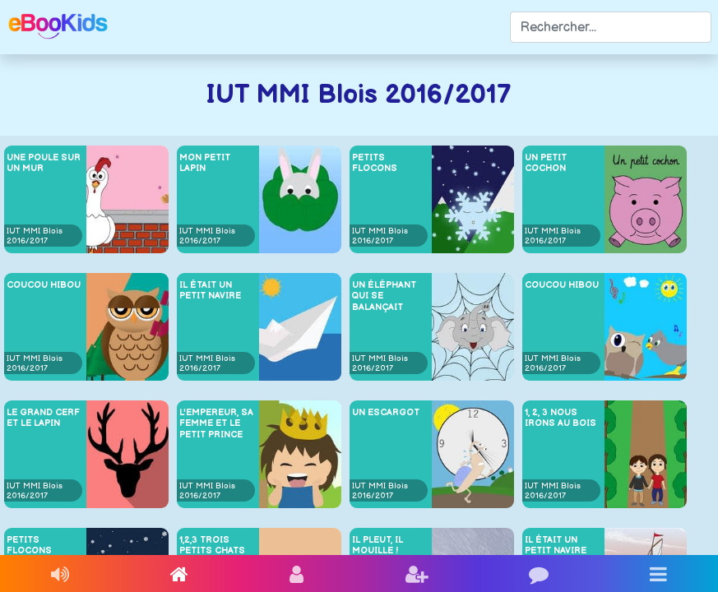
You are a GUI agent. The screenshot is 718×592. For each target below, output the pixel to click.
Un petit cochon (546, 162)
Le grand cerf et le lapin (43, 417)
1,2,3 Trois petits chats (212, 545)
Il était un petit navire (210, 290)
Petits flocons (374, 162)
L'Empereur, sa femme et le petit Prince (216, 423)
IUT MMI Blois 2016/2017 (35, 236)
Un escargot (385, 412)
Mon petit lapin (204, 162)
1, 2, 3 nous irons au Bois (560, 417)
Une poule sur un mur (44, 162)
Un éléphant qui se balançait (384, 296)
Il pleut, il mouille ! (377, 545)
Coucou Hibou (44, 285)
